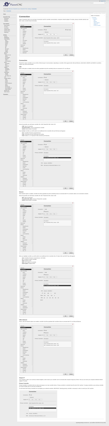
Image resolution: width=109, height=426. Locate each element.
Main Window (6, 25)
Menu (6, 40)
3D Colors (7, 48)
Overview (6, 19)
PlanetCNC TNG (24, 8)
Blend (6, 64)
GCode (6, 50)
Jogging (5, 67)
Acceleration (7, 57)
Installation (6, 21)
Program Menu (7, 29)
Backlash (7, 58)
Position (6, 42)
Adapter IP (96, 24)
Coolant (6, 74)
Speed (6, 43)
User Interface (6, 23)
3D (5, 47)
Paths (6, 79)
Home (4, 14)
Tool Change (7, 86)
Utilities (6, 51)
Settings (29, 8)
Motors (5, 53)
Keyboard (7, 68)
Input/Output (6, 72)
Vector (6, 70)
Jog (5, 46)
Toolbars (6, 41)
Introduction (6, 18)
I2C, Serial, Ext (8, 75)
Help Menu (6, 32)
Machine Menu (7, 30)
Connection (34, 8)
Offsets (6, 85)
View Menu (6, 28)
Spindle (6, 73)
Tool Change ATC (8, 88)
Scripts (6, 80)
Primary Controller (97, 25)
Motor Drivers (6, 91)
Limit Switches (8, 61)
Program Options (7, 78)
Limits (6, 59)
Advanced (7, 66)
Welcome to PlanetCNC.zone (14, 8)
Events (6, 82)
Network (95, 21)
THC (5, 77)
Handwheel (7, 69)
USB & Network (97, 22)
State (6, 45)
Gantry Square (8, 89)
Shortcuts (6, 52)
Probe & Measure (8, 83)
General (5, 36)
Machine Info (6, 90)
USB (94, 20)
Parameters (5, 94)
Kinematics (7, 63)
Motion (5, 62)
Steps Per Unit (8, 55)
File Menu (6, 26)
